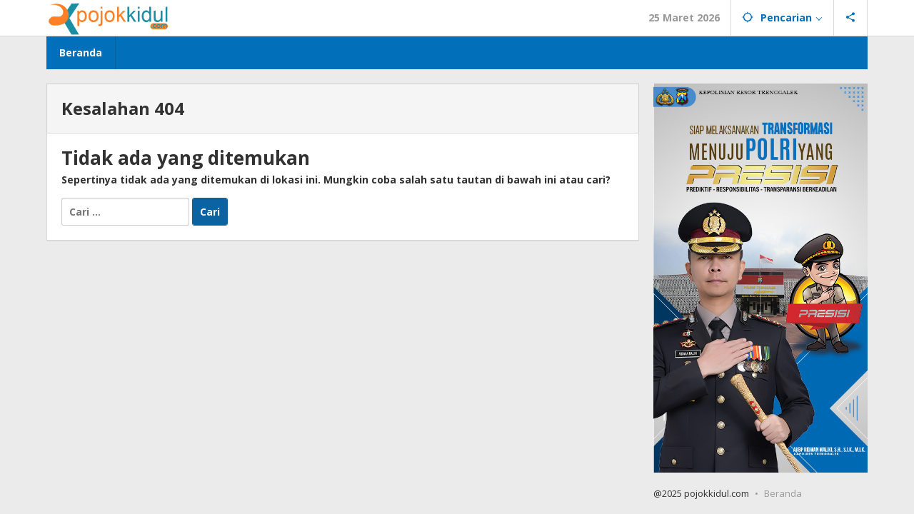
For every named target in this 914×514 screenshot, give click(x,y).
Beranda (783, 493)
